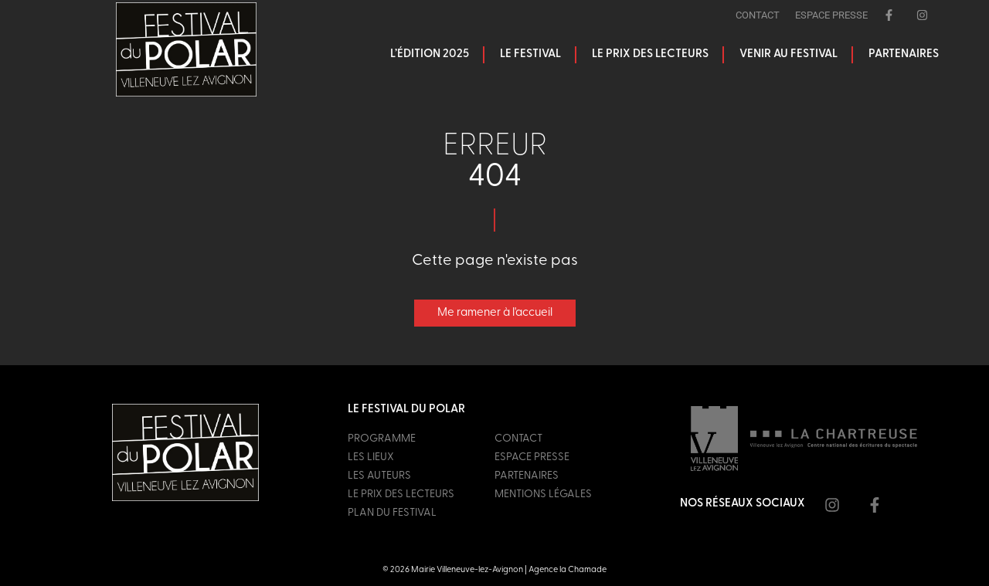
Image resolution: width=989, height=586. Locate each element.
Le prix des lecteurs (650, 54)
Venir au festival (788, 54)
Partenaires (903, 54)
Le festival (530, 54)
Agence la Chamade (567, 570)
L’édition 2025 (429, 54)
